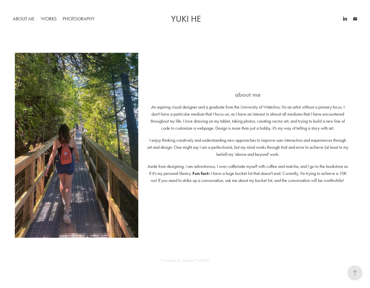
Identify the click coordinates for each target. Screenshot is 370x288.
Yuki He (186, 19)
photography (78, 19)
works (49, 19)
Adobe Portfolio (195, 260)
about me (24, 19)
